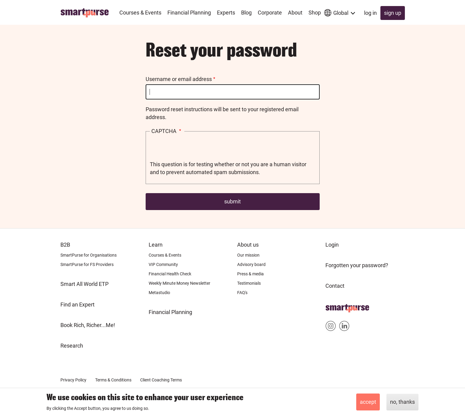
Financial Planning (170, 312)
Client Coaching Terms (161, 379)
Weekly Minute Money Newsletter (179, 283)
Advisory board (251, 264)
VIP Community (163, 264)
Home (332, 306)
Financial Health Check (170, 273)
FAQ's (242, 292)
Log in (370, 13)
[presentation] (196, 148)
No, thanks (402, 402)
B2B (65, 244)
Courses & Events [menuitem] (140, 12)
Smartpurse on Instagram (330, 327)
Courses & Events (165, 255)
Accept (368, 402)
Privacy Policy (73, 379)
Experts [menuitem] (226, 12)
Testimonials (249, 283)
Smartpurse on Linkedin (344, 327)
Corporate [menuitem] (270, 12)
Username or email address (179, 79)
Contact (334, 286)
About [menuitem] (295, 12)
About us (248, 244)
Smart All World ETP (84, 284)
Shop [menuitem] (314, 12)
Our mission (248, 255)
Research (71, 345)
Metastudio (159, 292)
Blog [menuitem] (246, 12)
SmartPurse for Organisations (88, 255)
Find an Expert (77, 304)
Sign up (392, 13)
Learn (156, 244)
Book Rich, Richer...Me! (87, 325)
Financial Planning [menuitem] (189, 12)
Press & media (250, 273)
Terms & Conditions (113, 379)
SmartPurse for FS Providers (87, 264)
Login (332, 244)
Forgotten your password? (356, 265)
